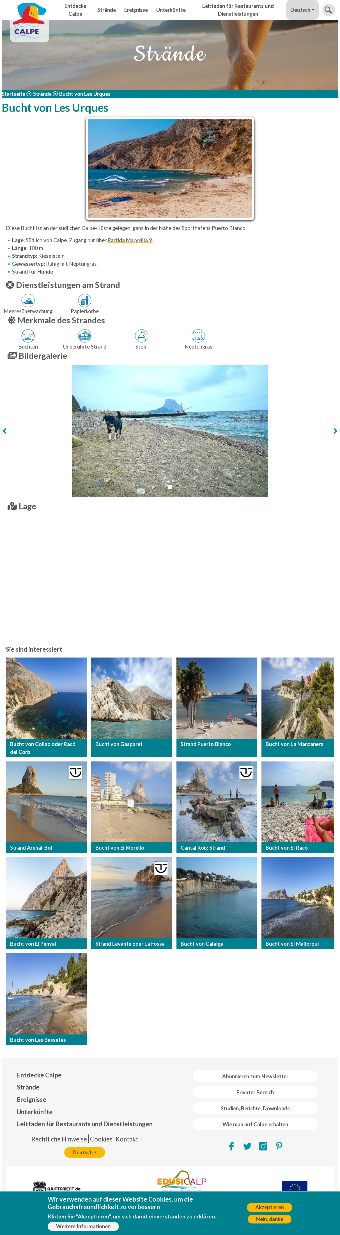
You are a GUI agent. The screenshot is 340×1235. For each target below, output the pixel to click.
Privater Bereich (255, 1092)
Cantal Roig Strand (203, 848)
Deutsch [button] (300, 10)
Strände (106, 10)
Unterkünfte (171, 10)
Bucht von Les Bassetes (38, 1040)
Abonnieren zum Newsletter (255, 1076)
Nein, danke (269, 1219)
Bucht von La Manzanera (294, 744)
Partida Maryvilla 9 (130, 240)
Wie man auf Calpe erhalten (255, 1124)
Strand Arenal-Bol (31, 848)
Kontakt (127, 1139)
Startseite (13, 94)
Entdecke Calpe (75, 10)
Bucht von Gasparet (119, 744)
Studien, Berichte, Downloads (255, 1108)
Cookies (101, 1139)
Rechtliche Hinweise (59, 1139)
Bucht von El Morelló (119, 848)
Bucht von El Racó (287, 848)
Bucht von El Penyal (33, 944)
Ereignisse (136, 10)
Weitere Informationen (83, 1226)
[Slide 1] (170, 487)
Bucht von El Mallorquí (292, 944)
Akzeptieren (269, 1207)
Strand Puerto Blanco (206, 744)
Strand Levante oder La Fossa (130, 944)
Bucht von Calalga (202, 944)
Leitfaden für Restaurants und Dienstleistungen (238, 10)
